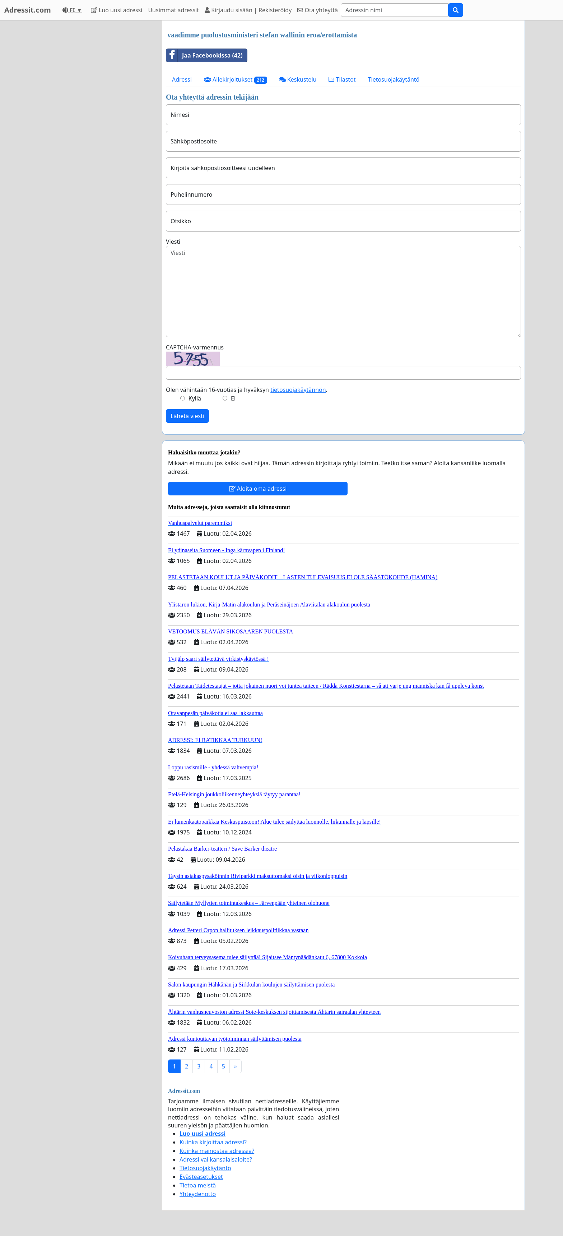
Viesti (173, 242)
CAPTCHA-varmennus (195, 347)
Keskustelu (298, 79)
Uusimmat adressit (173, 10)
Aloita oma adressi (258, 489)
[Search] (394, 10)
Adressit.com (27, 10)
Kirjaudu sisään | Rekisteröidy (248, 10)
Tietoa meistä (198, 1185)
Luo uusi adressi (117, 10)
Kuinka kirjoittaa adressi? (213, 1142)
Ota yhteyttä (317, 10)
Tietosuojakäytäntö (394, 79)
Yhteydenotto (198, 1194)
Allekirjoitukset (235, 79)
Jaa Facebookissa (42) (204, 55)
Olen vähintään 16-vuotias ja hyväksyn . (246, 390)
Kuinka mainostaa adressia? (217, 1151)
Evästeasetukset (201, 1177)
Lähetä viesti (187, 416)
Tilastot (342, 79)
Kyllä (195, 398)
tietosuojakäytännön (298, 390)
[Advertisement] (92, 128)
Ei (233, 398)
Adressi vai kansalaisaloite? (216, 1159)
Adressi (182, 79)
